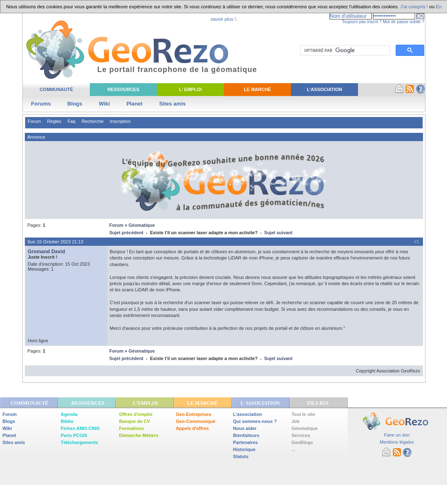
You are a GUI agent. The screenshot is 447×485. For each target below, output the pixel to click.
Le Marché (257, 89)
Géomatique (141, 225)
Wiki (104, 104)
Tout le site (303, 414)
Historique (244, 449)
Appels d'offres (192, 428)
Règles (54, 121)
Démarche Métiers (139, 435)
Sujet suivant (278, 232)
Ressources (123, 89)
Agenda (69, 414)
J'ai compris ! (414, 6)
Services (300, 435)
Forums (41, 104)
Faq (71, 121)
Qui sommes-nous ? (255, 421)
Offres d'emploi (135, 414)
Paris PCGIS (74, 435)
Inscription (120, 121)
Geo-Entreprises (193, 414)
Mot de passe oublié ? (403, 21)
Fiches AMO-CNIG (80, 428)
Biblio (67, 421)
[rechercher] (344, 50)
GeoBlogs (302, 442)
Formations (131, 428)
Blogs (74, 104)
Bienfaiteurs (246, 435)
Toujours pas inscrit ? (362, 21)
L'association (247, 414)
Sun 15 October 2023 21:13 (55, 241)
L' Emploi (190, 89)
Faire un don (397, 434)
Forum (34, 121)
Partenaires (245, 442)
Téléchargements (79, 442)
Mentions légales (397, 441)
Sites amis (172, 104)
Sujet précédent (126, 232)
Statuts (240, 456)
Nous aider (245, 428)
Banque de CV (134, 421)
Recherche (92, 121)
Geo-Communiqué (195, 421)
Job (295, 421)
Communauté (56, 89)
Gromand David (46, 252)
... (293, 449)
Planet (134, 104)
